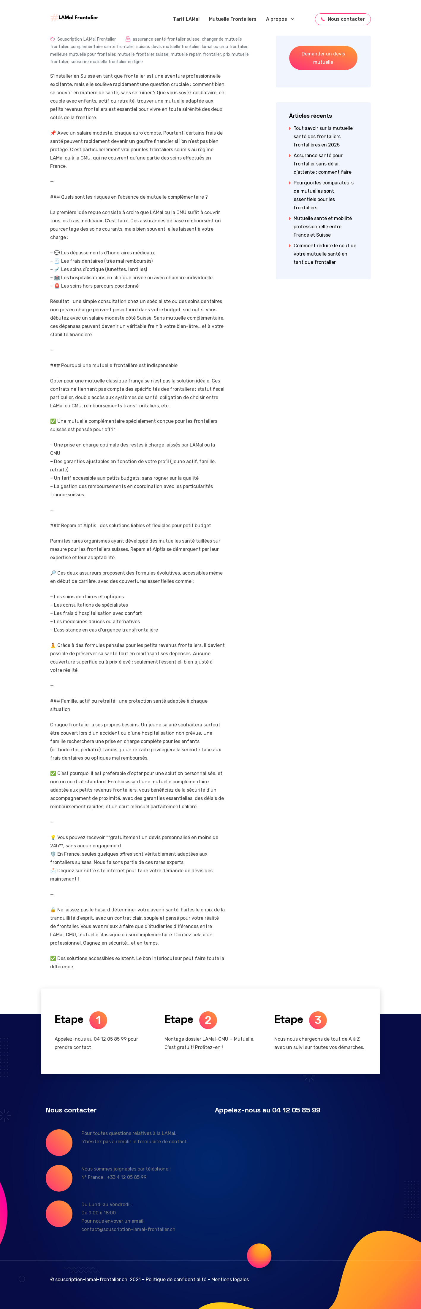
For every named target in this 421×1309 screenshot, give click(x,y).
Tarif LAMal (186, 19)
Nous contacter (343, 19)
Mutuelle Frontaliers (233, 19)
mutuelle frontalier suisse (143, 54)
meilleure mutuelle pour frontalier (82, 54)
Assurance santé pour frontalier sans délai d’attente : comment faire (323, 164)
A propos (282, 19)
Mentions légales (230, 1279)
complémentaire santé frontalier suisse (110, 46)
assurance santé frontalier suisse (166, 39)
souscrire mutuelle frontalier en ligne (107, 61)
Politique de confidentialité (176, 1279)
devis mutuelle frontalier (175, 46)
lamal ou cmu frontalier (224, 46)
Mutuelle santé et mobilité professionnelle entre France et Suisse (323, 227)
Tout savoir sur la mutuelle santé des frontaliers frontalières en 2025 (323, 136)
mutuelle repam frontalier (196, 54)
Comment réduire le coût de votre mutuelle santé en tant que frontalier (325, 254)
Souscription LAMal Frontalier (86, 39)
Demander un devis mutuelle (323, 58)
